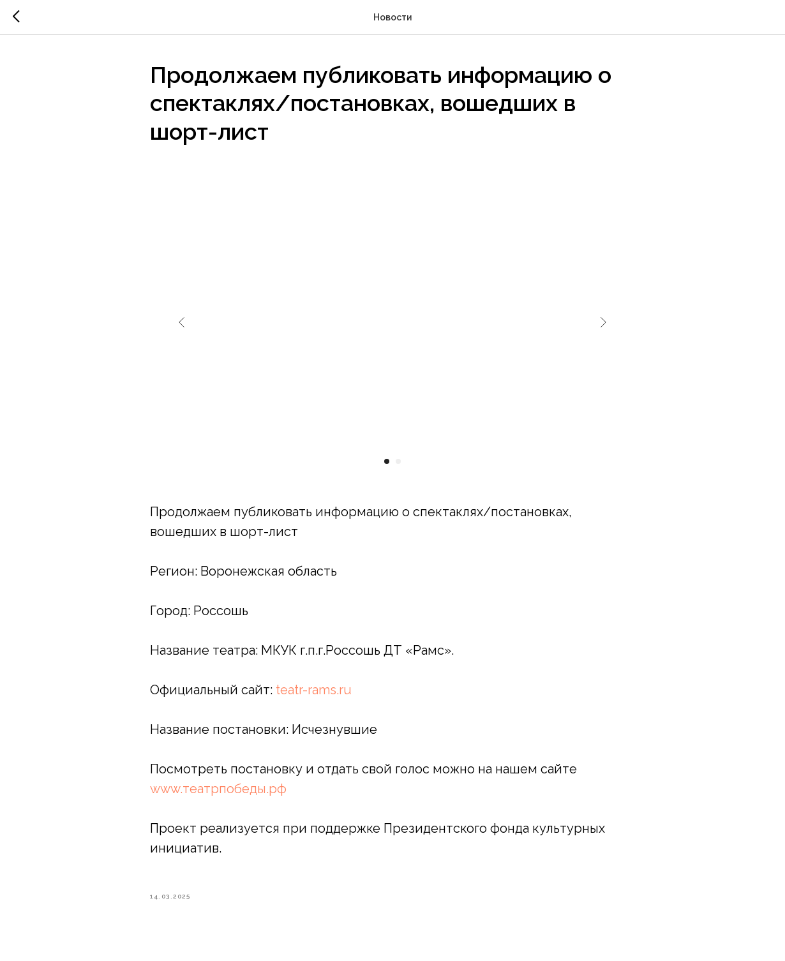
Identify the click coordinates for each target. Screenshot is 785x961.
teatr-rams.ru (314, 689)
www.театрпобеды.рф (218, 788)
